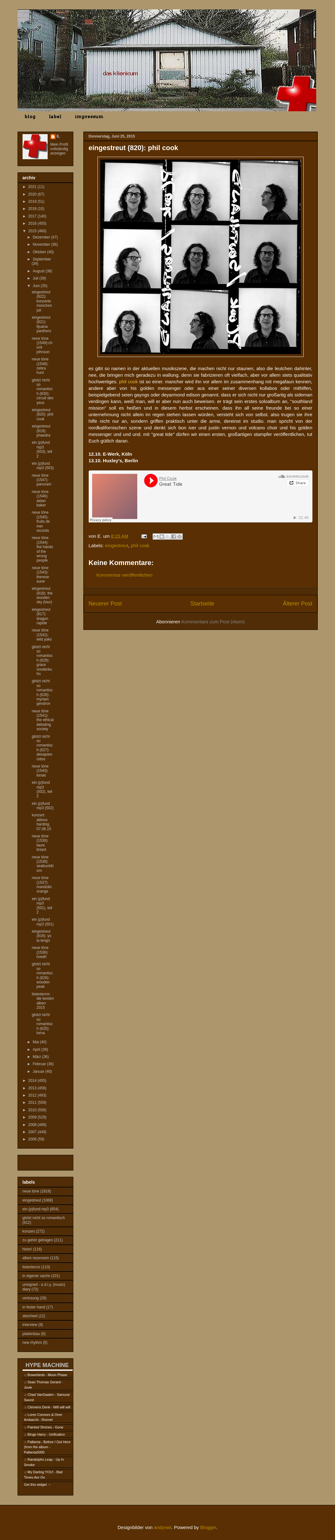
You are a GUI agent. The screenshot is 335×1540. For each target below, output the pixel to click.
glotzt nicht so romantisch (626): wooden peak (42, 975)
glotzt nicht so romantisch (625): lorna (42, 1024)
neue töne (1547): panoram (41, 480)
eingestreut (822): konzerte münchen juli (42, 301)
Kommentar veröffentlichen (125, 575)
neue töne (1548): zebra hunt (40, 366)
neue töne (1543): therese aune (40, 575)
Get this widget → (37, 1484)
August (39, 271)
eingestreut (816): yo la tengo (41, 936)
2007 (33, 1132)
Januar (39, 1071)
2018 (33, 209)
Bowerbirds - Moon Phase (47, 1375)
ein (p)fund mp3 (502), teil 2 (42, 789)
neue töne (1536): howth (40, 952)
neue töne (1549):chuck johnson (42, 345)
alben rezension (36, 1258)
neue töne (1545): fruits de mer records (41, 521)
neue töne (31, 1191)
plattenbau (31, 1334)
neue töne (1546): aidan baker (40, 498)
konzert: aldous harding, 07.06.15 (41, 822)
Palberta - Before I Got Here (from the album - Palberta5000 (47, 1447)
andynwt (162, 1527)
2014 (33, 1080)
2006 (33, 1139)
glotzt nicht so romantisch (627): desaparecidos (42, 747)
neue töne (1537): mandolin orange (42, 884)
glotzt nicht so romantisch (44, 1218)
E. (58, 136)
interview (30, 1325)
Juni (36, 286)
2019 (33, 201)
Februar (40, 1064)
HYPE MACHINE (47, 1365)
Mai (36, 1042)
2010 (33, 1110)
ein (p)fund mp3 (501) (43, 921)
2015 (33, 231)
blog (29, 116)
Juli (36, 278)
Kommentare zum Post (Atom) (213, 621)
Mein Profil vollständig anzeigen (59, 148)
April (37, 1049)
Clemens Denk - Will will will (49, 1407)
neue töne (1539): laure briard (40, 843)
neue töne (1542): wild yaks (42, 635)
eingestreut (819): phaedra (41, 430)
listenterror (31, 1267)
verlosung (31, 1298)
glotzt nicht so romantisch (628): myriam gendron (42, 692)
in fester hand (34, 1307)
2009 (33, 1117)
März (37, 1057)
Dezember (42, 237)
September (42, 259)
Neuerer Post (105, 603)
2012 (33, 1095)
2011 (33, 1102)
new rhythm (32, 1342)
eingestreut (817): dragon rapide (41, 616)
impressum (89, 116)
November (42, 244)
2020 (33, 194)
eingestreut (116, 545)
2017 (33, 216)
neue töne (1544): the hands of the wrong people (42, 549)
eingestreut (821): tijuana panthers (41, 324)
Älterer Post (297, 603)
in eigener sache (36, 1276)
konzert (29, 1231)
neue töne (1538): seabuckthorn (43, 864)
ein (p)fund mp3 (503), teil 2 (42, 449)
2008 (33, 1125)
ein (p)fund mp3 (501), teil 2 (42, 905)
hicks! (27, 1249)
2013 (33, 1088)
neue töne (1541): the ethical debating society (43, 720)
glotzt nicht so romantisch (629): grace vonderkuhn (42, 660)
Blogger (208, 1527)
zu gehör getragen (38, 1240)
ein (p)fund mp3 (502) (43, 805)
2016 (33, 223)
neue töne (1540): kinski (40, 771)
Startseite (202, 603)
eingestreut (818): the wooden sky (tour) (42, 595)
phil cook (140, 545)
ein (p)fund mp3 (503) (43, 465)
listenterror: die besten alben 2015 (43, 1001)
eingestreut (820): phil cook (42, 414)
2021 (33, 187)
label (55, 116)
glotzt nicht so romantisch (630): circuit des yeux (42, 391)
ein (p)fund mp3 (36, 1209)
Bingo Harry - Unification (46, 1434)
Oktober (40, 252)
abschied (30, 1316)
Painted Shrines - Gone (45, 1427)
